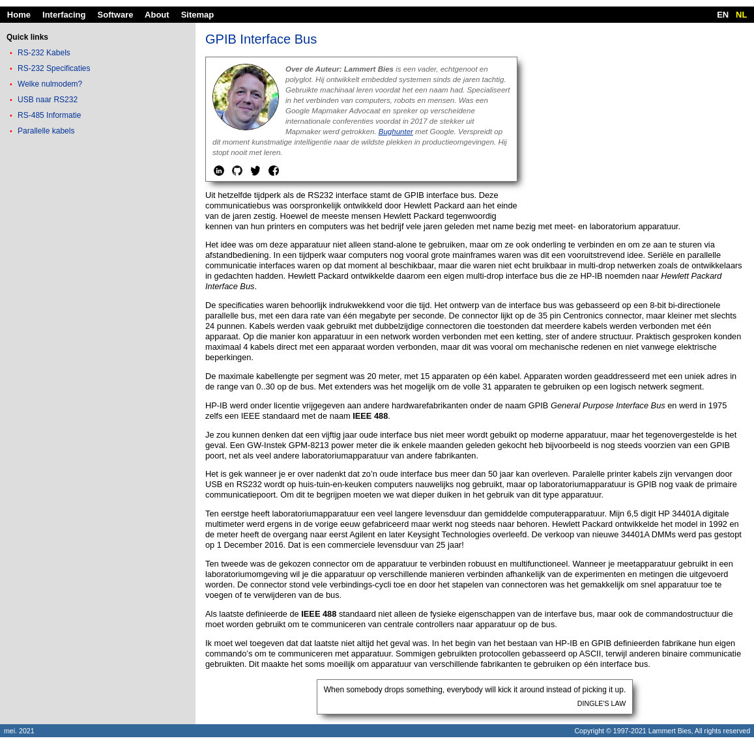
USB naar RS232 (48, 99)
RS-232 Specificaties (54, 68)
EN (723, 15)
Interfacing (63, 15)
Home (19, 15)
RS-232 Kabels (44, 52)
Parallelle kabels (46, 130)
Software (116, 15)
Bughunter (396, 131)
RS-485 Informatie (49, 115)
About (157, 15)
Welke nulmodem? (50, 84)
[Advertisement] (98, 230)
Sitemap (197, 15)
